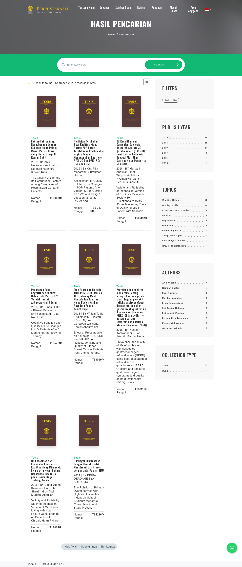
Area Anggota (193, 9)
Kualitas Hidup (170, 200)
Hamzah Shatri (170, 288)
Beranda (112, 35)
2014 (165, 142)
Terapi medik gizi (172, 235)
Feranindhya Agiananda (175, 318)
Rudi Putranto (170, 293)
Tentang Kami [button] (86, 8)
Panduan (157, 8)
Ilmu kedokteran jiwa (174, 246)
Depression (168, 220)
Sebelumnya (89, 546)
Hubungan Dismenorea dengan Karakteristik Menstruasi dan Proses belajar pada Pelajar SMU (89, 466)
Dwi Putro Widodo (172, 328)
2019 (165, 148)
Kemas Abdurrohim (173, 323)
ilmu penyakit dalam (173, 240)
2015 (165, 163)
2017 (165, 153)
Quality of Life (170, 205)
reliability (167, 225)
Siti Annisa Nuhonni (173, 308)
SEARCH (159, 66)
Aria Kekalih (169, 282)
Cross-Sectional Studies (176, 210)
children (166, 215)
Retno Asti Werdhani (173, 313)
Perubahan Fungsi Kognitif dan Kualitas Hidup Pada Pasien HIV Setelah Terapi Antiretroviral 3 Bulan (44, 296)
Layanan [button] (105, 8)
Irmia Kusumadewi (172, 303)
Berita (141, 8)
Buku (165, 371)
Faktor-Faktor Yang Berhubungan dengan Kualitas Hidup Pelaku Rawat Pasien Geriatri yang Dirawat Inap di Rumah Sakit (44, 149)
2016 (165, 158)
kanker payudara (171, 230)
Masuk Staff (173, 9)
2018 (165, 137)
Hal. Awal (71, 546)
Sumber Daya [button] (123, 8)
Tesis (165, 365)
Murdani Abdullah (172, 298)
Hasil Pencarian (127, 35)
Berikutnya (108, 546)
